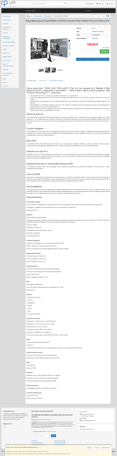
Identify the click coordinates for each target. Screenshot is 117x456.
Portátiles (6, 24)
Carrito (110, 4)
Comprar (104, 51)
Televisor (5, 33)
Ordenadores (7, 16)
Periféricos (6, 53)
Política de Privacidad (48, 427)
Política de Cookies (64, 454)
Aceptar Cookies (106, 447)
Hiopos (5, 82)
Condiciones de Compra (38, 444)
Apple (4, 79)
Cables (5, 49)
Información (42, 80)
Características (31, 80)
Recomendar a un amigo (56, 80)
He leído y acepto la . (44, 431)
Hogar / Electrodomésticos (8, 65)
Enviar (53, 435)
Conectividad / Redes (9, 42)
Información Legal (60, 441)
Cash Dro (5, 86)
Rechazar (96, 447)
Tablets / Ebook (7, 57)
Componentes (7, 20)
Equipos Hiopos (31, 11)
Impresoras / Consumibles (6, 37)
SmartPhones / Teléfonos (7, 28)
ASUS (93, 28)
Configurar (89, 447)
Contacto (100, 4)
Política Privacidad (36, 443)
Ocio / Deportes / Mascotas (8, 74)
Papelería (5, 69)
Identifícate (89, 4)
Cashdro (88, 11)
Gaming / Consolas (8, 46)
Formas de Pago (59, 444)
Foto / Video (6, 60)
